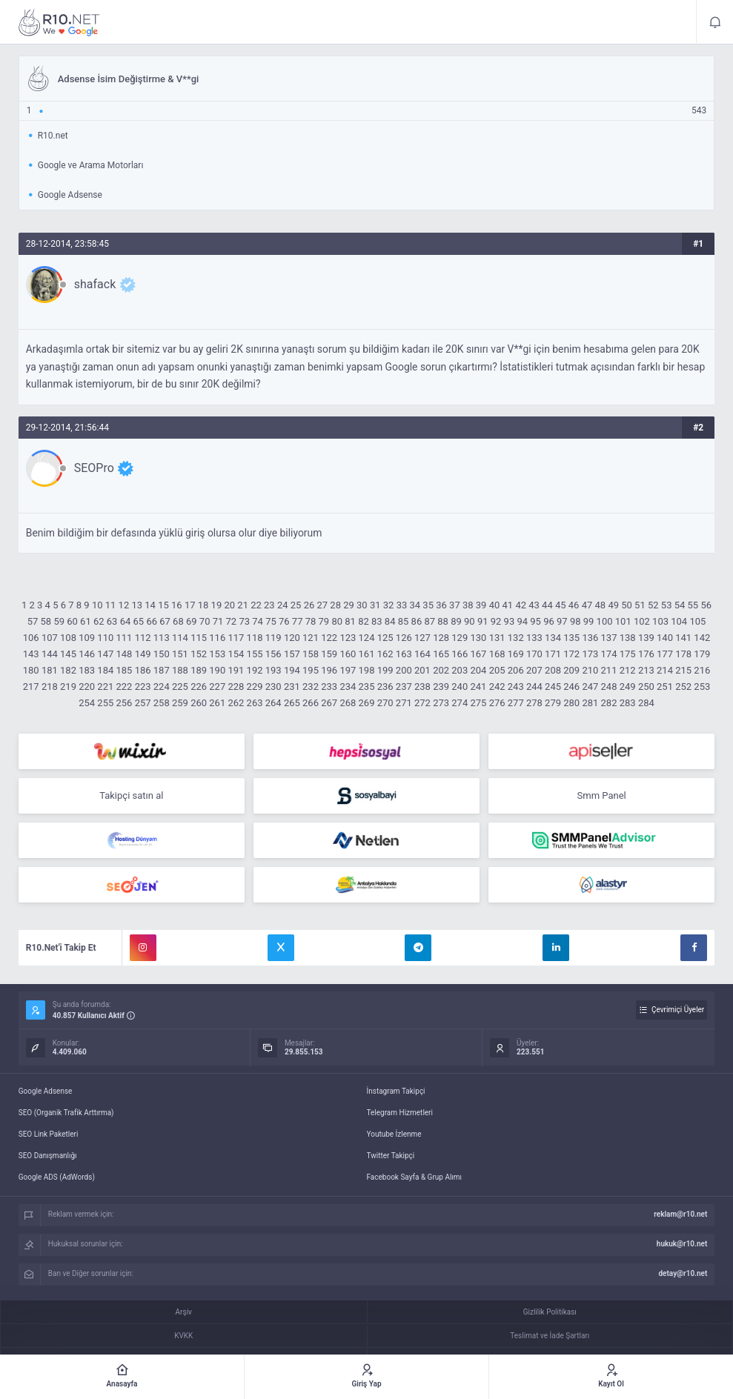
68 (178, 621)
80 (336, 621)
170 (534, 653)
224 (161, 686)
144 (50, 653)
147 (105, 653)
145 (68, 653)
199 (385, 670)
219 (68, 686)
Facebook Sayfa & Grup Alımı (414, 1177)
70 (204, 621)
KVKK (183, 1336)
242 (497, 686)
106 (31, 637)
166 (459, 653)
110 (105, 637)
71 (218, 621)
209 (571, 670)
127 (422, 637)
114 (180, 637)
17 (190, 605)
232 (310, 686)
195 (310, 670)
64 (125, 621)
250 (646, 686)
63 (112, 621)
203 (459, 670)
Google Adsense (46, 1091)
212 (628, 670)
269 (367, 702)
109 (87, 637)
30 (362, 605)
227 (217, 686)
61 (85, 621)
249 (628, 686)
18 (203, 605)
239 (441, 686)
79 (324, 621)
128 (441, 637)
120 (292, 637)
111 (124, 637)
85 (403, 621)
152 (198, 653)
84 (390, 621)
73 (244, 621)
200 (404, 670)
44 (547, 605)
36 (441, 605)
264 (273, 702)
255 (105, 702)
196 (329, 670)
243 (516, 686)
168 (497, 653)
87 (429, 621)
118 (255, 637)
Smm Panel (601, 795)
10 (97, 605)
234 (347, 686)
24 (282, 605)
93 (509, 621)
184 (105, 670)
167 (478, 653)
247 (590, 686)
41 (508, 605)
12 (124, 605)
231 (292, 686)
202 (441, 670)
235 (367, 686)
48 (600, 605)
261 (217, 702)
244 (534, 686)
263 (255, 702)
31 (375, 605)
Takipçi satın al (131, 795)
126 (404, 637)
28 (335, 605)
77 (297, 621)
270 (385, 702)
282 (609, 702)
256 (124, 702)
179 (702, 653)
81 (350, 621)
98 (575, 621)
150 (161, 653)
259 (180, 702)
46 (574, 605)
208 (553, 670)
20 (229, 605)
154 (236, 653)
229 (255, 686)
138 (628, 637)
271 (404, 702)
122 (329, 637)
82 (363, 621)
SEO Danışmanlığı (48, 1156)
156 (273, 653)
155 (255, 653)
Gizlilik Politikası (550, 1312)
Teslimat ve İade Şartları (549, 1336)
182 (68, 670)
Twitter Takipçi (391, 1156)
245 (553, 686)
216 (702, 670)
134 (553, 637)
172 (571, 653)
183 (87, 670)
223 (143, 686)
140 (665, 637)
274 (459, 702)
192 (255, 670)
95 (535, 621)
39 (481, 605)
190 (217, 670)
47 (587, 605)
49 (613, 605)
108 (68, 637)
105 (697, 621)
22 (256, 605)
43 (534, 605)
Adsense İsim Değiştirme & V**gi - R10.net (59, 22)
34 (415, 605)
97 (562, 621)
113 (161, 637)
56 (706, 605)
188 (180, 670)
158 (310, 653)
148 (124, 653)
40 (494, 605)
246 (571, 686)
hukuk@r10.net (682, 1244)
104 (679, 621)
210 (590, 670)
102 (642, 621)
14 (150, 605)
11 (110, 605)
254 (87, 702)
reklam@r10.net (680, 1214)
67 (164, 621)
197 (347, 670)
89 (456, 621)
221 (105, 686)
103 (660, 621)
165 (441, 653)
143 (31, 653)
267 (329, 702)
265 (292, 702)
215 (683, 670)
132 (516, 637)
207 (534, 670)
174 (609, 653)
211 (609, 670)
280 (571, 702)
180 (31, 670)
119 (273, 637)
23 (269, 605)
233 (329, 686)
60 (72, 621)
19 (216, 605)
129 (459, 637)
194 (292, 670)
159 (329, 653)
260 (198, 702)
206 (516, 670)
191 (236, 670)
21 (242, 605)
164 (422, 653)
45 (560, 605)
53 (666, 605)
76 (284, 621)
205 (497, 670)
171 (553, 653)
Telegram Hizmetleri (400, 1113)
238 (422, 686)
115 (198, 637)
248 (609, 686)
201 (422, 670)
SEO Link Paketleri (49, 1134)
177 (665, 653)
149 (143, 653)
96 (548, 621)
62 (99, 621)
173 (590, 653)
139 (646, 637)
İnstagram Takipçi (396, 1091)
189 (198, 670)
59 (58, 621)
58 (46, 621)
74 (257, 621)
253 (702, 686)
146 (87, 653)
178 (683, 653)
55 (693, 605)
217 (31, 686)
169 (516, 653)
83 (376, 621)
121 (310, 637)
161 (367, 653)
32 (388, 605)
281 (590, 702)
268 (347, 702)
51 (640, 605)
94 (522, 621)
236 (385, 686)
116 (217, 637)
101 (623, 621)
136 (590, 637)
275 (478, 702)
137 (609, 637)
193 (273, 670)
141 (683, 637)
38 (468, 605)
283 (628, 702)
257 (143, 702)
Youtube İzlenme (394, 1134)
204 (478, 670)
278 (534, 702)
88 (442, 621)
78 (310, 621)
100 (605, 621)
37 (454, 605)
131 (497, 637)
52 (653, 605)
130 (478, 637)
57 (33, 621)
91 (482, 621)
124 (367, 637)
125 (385, 637)
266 (310, 702)
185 (124, 670)
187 (161, 670)
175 (628, 653)
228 (236, 686)
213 (646, 670)
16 (176, 605)
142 (702, 637)
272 (422, 702)
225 (180, 686)
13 (136, 605)
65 (139, 621)
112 (143, 637)
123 (347, 637)
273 (441, 702)
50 (626, 605)
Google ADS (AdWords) (57, 1177)
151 (180, 653)
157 (292, 653)
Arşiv (184, 1312)
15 (163, 605)
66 (151, 621)
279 (553, 702)
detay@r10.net (682, 1273)
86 (416, 621)
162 (385, 653)
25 (296, 605)
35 (428, 605)
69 (191, 621)
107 (50, 637)
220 (87, 686)
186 (143, 670)
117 (236, 637)
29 (348, 605)
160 (347, 653)
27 (322, 605)
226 (198, 686)
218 (50, 686)
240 (459, 686)
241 (478, 686)
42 (520, 605)
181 (50, 670)
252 (683, 686)
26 (309, 605)
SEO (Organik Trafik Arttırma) (66, 1113)
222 (124, 686)
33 (402, 605)
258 (161, 702)
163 (404, 653)
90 (469, 621)
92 (496, 621)
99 (588, 621)
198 (367, 670)
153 (217, 653)
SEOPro (94, 468)
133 (534, 637)
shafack (95, 284)
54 (680, 605)
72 (231, 621)
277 (516, 702)
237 (404, 686)
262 (236, 702)
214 (665, 670)
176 (646, 653)
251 (665, 686)
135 (571, 637)
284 (646, 702)
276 (497, 702)
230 (273, 686)
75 (270, 621)
